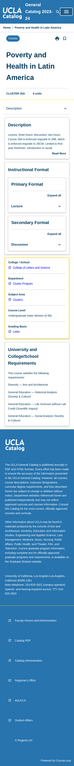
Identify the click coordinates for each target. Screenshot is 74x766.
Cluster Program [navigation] (23, 283)
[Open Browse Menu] (66, 11)
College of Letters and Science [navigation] (31, 267)
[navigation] (12, 14)
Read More (59, 154)
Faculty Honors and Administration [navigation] (36, 620)
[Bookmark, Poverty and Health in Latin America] (65, 38)
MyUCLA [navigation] (20, 700)
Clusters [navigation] (18, 299)
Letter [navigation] (16, 331)
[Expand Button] (59, 206)
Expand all (54, 195)
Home (7, 27)
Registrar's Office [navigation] (25, 680)
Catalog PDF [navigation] (23, 640)
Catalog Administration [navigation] (28, 660)
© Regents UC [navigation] (24, 740)
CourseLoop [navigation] (63, 760)
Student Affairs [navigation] (24, 720)
